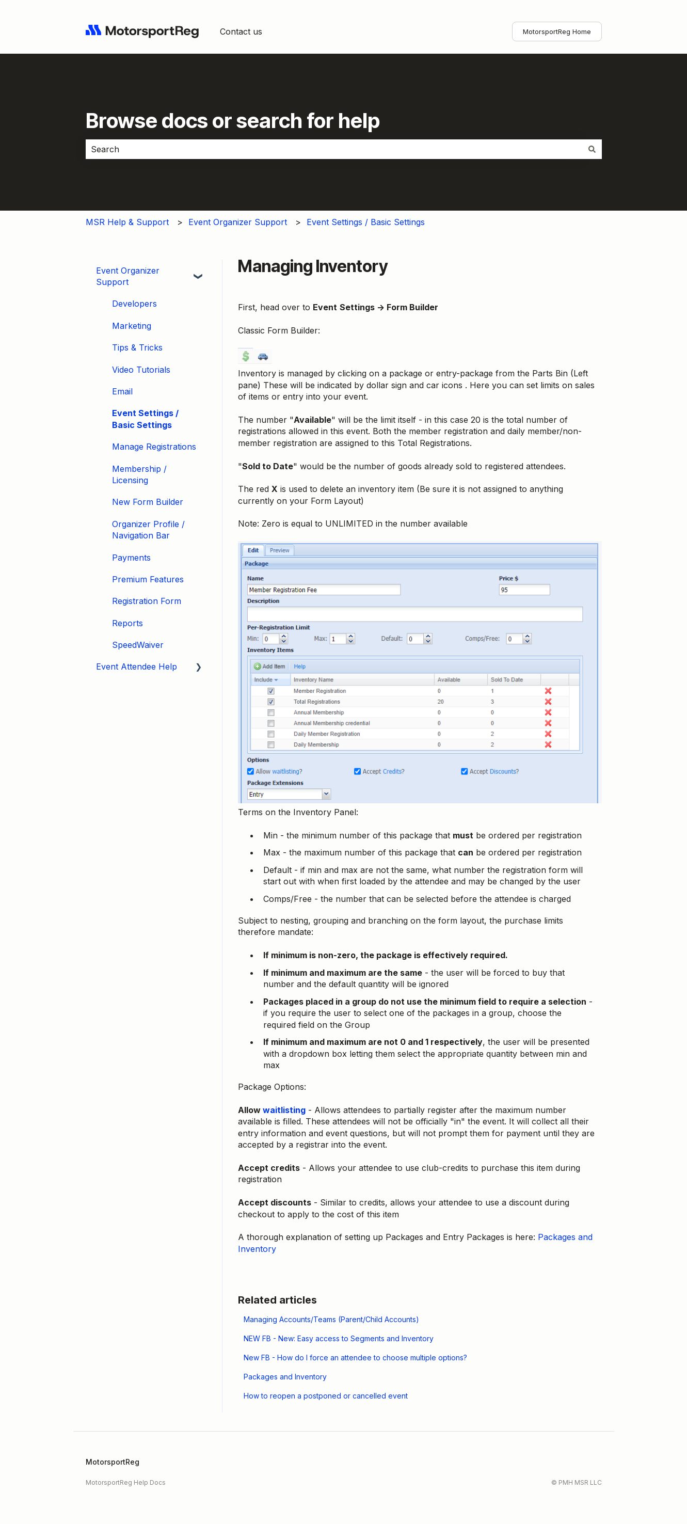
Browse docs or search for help (233, 120)
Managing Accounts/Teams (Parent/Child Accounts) (331, 1319)
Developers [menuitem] (134, 303)
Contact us (241, 31)
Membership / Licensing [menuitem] (139, 474)
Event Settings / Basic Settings (366, 222)
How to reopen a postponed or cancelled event (326, 1395)
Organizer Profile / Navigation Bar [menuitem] (148, 530)
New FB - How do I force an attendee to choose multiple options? (355, 1357)
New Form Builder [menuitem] (147, 502)
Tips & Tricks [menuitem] (137, 347)
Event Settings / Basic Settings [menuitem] (145, 419)
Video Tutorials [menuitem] (141, 369)
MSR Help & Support (127, 222)
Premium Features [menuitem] (148, 579)
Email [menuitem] (122, 391)
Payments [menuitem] (131, 557)
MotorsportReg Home (557, 31)
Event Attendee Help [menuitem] (136, 666)
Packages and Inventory (285, 1376)
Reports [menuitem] (127, 623)
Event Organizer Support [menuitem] (127, 276)
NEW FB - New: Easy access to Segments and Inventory (339, 1338)
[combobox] (334, 149)
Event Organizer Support (237, 222)
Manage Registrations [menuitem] (154, 446)
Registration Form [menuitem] (146, 601)
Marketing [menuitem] (131, 326)
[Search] (592, 149)
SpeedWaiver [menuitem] (138, 645)
